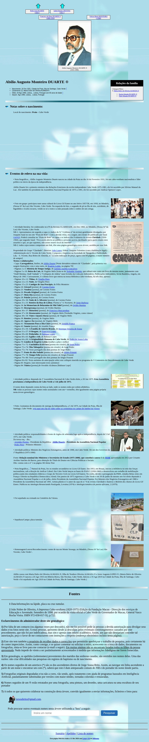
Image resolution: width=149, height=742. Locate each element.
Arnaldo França (68, 323)
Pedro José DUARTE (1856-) (37, 11)
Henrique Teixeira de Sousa (70, 329)
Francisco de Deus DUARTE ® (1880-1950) (50, 17)
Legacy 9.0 (86, 738)
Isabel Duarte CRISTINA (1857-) (62, 11)
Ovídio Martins (79, 305)
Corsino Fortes (48, 287)
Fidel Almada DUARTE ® (127, 96)
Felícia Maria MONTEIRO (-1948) (98, 17)
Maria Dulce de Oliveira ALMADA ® (126, 91)
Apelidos (71, 733)
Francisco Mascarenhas (59, 310)
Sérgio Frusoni (70, 352)
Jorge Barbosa (82, 302)
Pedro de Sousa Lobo (79, 339)
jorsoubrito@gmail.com (24, 699)
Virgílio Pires (43, 279)
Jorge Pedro (75, 344)
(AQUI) (16, 237)
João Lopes (57, 250)
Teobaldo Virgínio (74, 271)
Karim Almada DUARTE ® (128, 94)
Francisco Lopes (49, 331)
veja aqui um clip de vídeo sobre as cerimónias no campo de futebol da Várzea (66, 408)
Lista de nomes (85, 733)
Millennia (95, 738)
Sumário (60, 733)
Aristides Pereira (21, 442)
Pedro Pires (19, 444)
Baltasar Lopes (48, 334)
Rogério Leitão (54, 266)
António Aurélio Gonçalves (65, 268)
